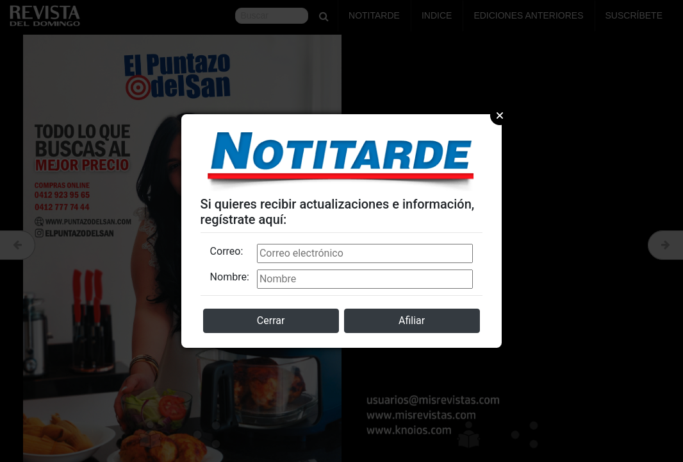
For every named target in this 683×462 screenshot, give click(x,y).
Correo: (226, 251)
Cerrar (271, 320)
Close (499, 115)
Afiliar (412, 320)
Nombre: (229, 277)
